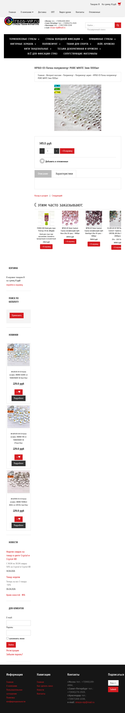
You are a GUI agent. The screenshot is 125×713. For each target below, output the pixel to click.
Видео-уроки (65, 12)
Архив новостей (13, 595)
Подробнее (18, 398)
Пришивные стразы (101, 39)
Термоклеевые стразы (22, 39)
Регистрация (12, 650)
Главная (12, 12)
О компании (26, 12)
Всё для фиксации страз (42, 53)
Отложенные (94, 12)
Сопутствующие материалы (80, 53)
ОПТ (53, 12)
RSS (23, 595)
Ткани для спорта (77, 44)
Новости (40, 689)
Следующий (57, 195)
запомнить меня (17, 638)
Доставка (42, 12)
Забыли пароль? (14, 654)
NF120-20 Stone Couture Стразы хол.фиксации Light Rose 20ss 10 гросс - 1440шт (70, 230)
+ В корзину (67, 151)
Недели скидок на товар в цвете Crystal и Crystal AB (18, 555)
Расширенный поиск (96, 29)
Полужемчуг (50, 44)
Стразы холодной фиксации (63, 39)
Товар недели (13, 577)
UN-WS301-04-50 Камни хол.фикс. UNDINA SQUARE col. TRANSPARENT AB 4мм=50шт (18, 375)
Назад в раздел (41, 195)
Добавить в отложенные (54, 161)
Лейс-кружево (106, 44)
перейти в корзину (14, 284)
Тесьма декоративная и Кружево (77, 49)
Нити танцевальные (36, 49)
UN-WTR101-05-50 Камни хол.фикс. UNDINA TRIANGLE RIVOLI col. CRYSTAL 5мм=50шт (18, 502)
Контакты (80, 12)
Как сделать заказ (45, 686)
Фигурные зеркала (21, 44)
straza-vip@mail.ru (57, 27)
